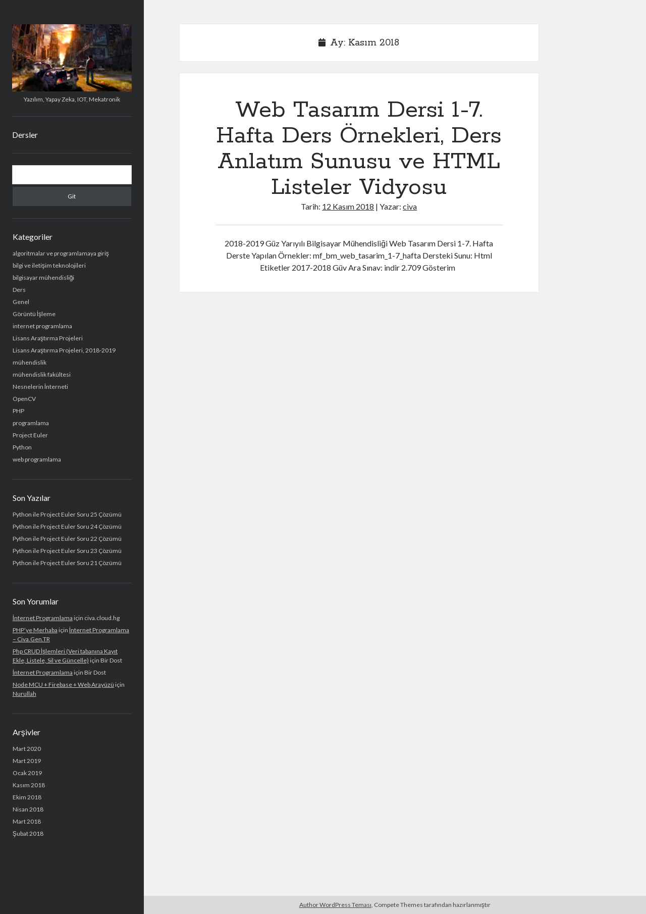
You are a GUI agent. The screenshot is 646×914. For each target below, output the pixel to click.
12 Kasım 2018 (348, 206)
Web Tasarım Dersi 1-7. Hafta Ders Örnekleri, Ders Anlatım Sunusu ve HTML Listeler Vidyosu (359, 148)
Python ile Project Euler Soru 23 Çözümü (67, 550)
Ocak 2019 (27, 773)
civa (410, 206)
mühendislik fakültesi (42, 374)
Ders (19, 289)
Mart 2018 (27, 821)
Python (22, 447)
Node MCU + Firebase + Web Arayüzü (63, 684)
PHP (18, 411)
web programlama (37, 459)
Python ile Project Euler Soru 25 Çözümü (67, 514)
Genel (21, 302)
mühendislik (29, 362)
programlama (31, 423)
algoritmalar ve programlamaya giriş (61, 253)
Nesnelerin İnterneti (40, 386)
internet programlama (42, 326)
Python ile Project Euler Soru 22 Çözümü (67, 538)
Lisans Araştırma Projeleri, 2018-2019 (64, 350)
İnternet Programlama (43, 618)
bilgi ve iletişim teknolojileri (49, 265)
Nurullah (24, 693)
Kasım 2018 (29, 785)
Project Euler (30, 435)
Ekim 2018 (27, 797)
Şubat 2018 (28, 833)
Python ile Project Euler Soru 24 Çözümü (67, 526)
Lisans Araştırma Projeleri (48, 338)
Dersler (25, 134)
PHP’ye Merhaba (35, 630)
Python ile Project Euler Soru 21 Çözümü (67, 563)
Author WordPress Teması (335, 904)
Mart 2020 (27, 748)
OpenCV (24, 398)
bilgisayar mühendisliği (44, 277)
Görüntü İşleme (34, 314)
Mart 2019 (27, 761)
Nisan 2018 (28, 809)
